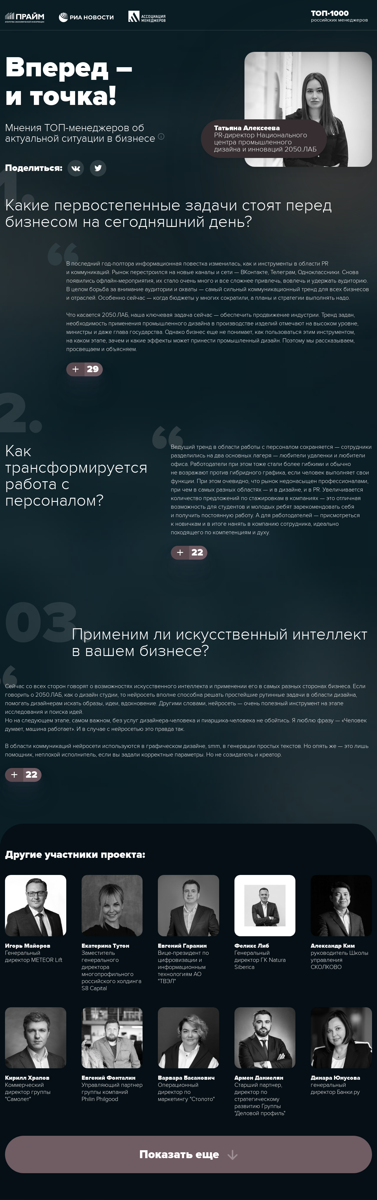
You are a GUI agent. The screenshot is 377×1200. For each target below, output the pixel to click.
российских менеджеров (339, 20)
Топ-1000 (330, 14)
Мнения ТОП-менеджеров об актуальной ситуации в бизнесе (80, 133)
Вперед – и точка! (69, 82)
